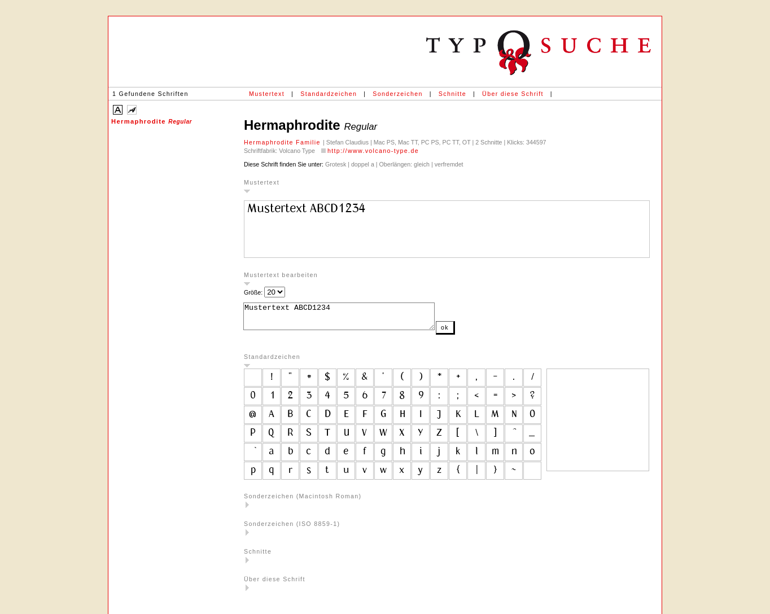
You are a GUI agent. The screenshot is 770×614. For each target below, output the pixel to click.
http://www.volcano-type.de (373, 150)
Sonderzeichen (397, 93)
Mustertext (267, 93)
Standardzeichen (328, 93)
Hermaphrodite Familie (283, 142)
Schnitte (452, 93)
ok (467, 332)
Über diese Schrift (513, 93)
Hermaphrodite (151, 121)
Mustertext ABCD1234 (350, 319)
